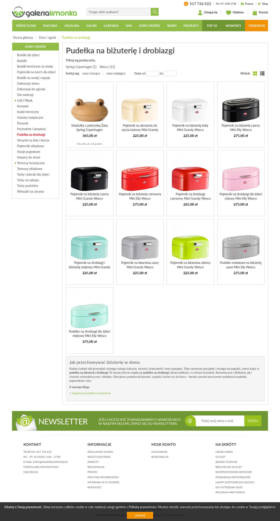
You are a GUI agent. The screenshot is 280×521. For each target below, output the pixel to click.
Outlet (220, 456)
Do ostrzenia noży (229, 487)
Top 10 (212, 26)
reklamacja (96, 467)
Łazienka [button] (111, 26)
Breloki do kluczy (228, 467)
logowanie (159, 451)
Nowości (233, 26)
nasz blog (30, 472)
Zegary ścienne (226, 461)
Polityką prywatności (142, 507)
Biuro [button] (172, 26)
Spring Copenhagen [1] (81, 67)
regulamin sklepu (100, 451)
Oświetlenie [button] (26, 26)
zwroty (93, 461)
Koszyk (260, 12)
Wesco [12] (107, 67)
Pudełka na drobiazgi (76, 37)
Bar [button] (129, 26)
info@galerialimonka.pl (50, 461)
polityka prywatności (103, 477)
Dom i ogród (47, 37)
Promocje (257, 26)
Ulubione (235, 12)
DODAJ (253, 421)
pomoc (93, 472)
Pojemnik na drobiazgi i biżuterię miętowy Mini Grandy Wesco (89, 267)
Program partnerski (230, 492)
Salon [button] (91, 26)
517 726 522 (43, 451)
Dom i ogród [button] (149, 26)
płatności (95, 487)
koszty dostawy (99, 456)
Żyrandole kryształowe (232, 477)
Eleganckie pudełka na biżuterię (91, 393)
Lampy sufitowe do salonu (234, 482)
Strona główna (23, 37)
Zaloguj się (207, 12)
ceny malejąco (115, 73)
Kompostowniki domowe (233, 472)
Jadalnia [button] (71, 26)
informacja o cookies (103, 482)
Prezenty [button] (191, 26)
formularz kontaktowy (41, 467)
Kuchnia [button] (50, 26)
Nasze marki (224, 451)
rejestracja (159, 456)
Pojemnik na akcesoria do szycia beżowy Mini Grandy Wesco (140, 130)
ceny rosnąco (91, 73)
